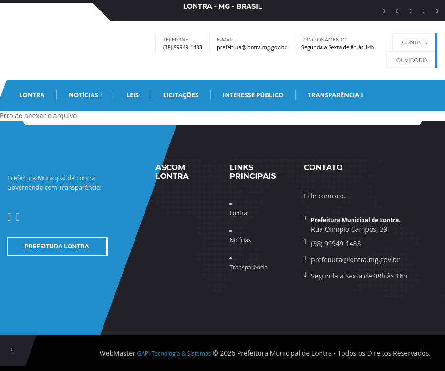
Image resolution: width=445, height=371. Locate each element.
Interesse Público (253, 95)
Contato (415, 42)
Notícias (85, 95)
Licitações (180, 95)
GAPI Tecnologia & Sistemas (174, 354)
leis (132, 95)
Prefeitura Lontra (56, 246)
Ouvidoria (412, 60)
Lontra (31, 95)
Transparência (335, 95)
